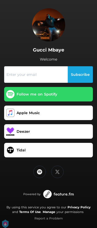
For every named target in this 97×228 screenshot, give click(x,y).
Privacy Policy (79, 207)
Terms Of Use (30, 212)
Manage (49, 212)
